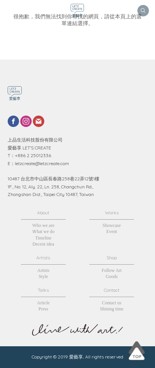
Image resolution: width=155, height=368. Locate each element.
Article (43, 302)
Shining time (112, 309)
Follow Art (111, 270)
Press (43, 309)
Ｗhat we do (43, 231)
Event (112, 231)
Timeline (43, 238)
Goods (112, 276)
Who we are (43, 225)
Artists (43, 270)
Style (43, 276)
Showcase (112, 225)
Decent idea (43, 244)
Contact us (111, 302)
